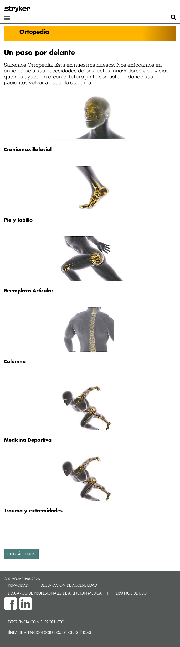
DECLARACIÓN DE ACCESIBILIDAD (68, 585)
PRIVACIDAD (18, 585)
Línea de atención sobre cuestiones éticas (49, 632)
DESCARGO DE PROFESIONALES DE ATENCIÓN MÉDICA (55, 593)
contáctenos (21, 553)
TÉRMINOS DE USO (130, 593)
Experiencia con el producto (36, 621)
